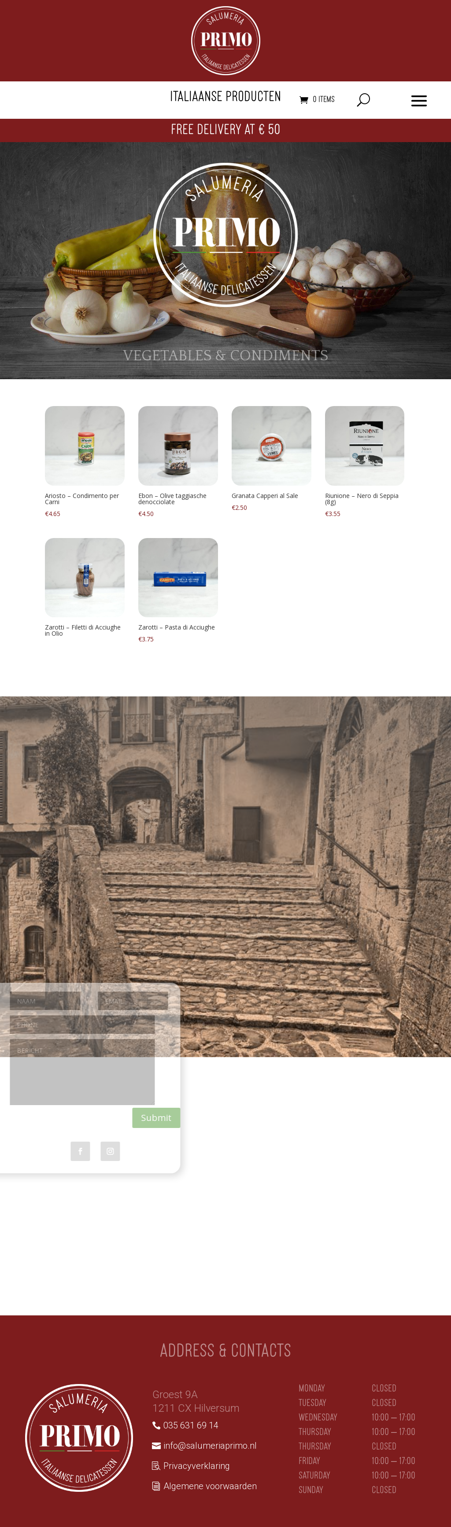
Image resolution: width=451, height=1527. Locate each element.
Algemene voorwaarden (210, 1486)
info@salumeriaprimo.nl (210, 1445)
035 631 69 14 (190, 1425)
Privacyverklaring (196, 1466)
